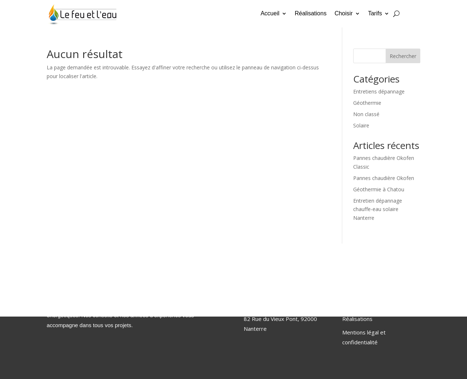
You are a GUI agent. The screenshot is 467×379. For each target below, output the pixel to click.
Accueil (269, 13)
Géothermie (367, 102)
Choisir (344, 13)
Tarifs (375, 13)
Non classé (366, 114)
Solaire (361, 125)
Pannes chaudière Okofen (383, 178)
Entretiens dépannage (379, 91)
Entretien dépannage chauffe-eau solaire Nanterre (377, 209)
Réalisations (311, 13)
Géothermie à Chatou (378, 189)
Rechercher (403, 56)
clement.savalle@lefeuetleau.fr (282, 305)
